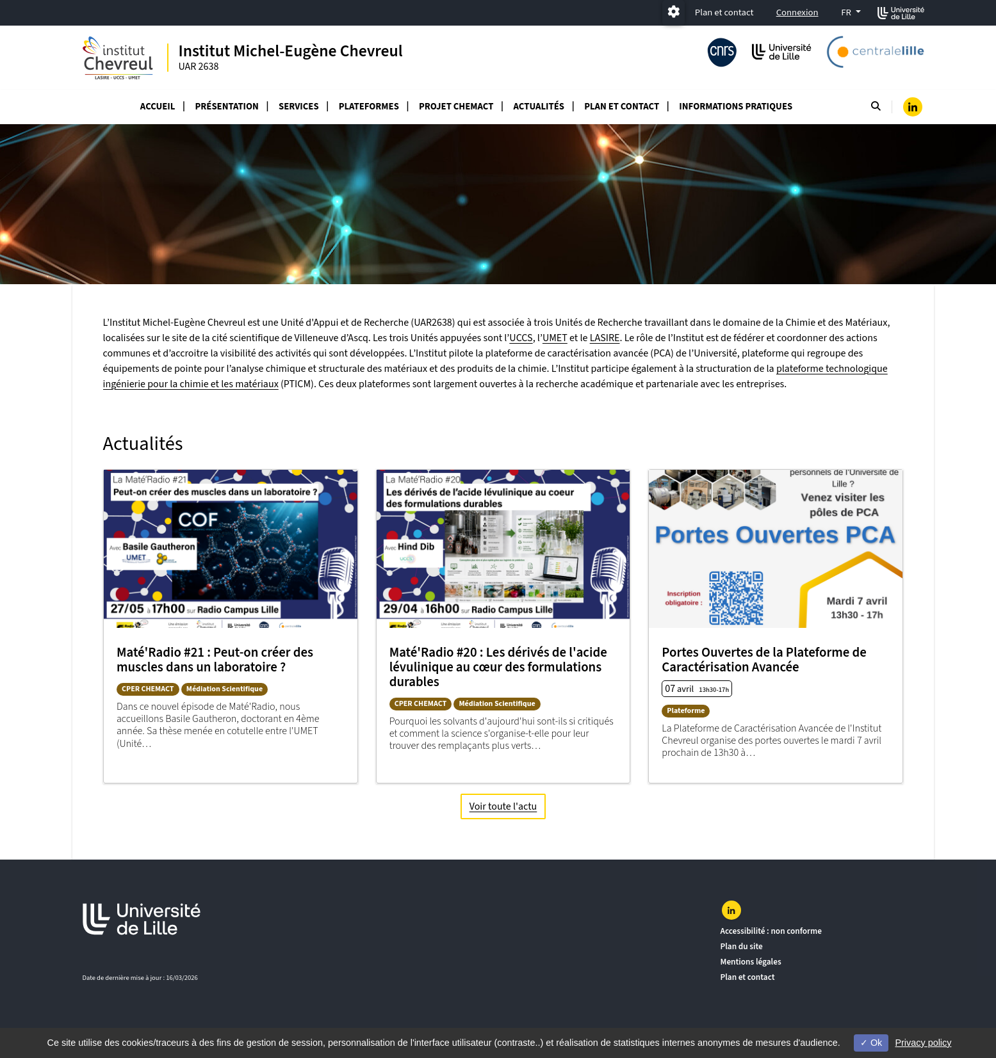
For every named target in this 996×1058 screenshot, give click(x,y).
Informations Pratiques (735, 106)
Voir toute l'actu (503, 806)
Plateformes (369, 106)
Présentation (227, 106)
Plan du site (742, 946)
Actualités (539, 106)
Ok (871, 1043)
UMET (555, 338)
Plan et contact (724, 12)
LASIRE (605, 338)
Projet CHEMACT (456, 106)
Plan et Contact (621, 106)
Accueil (158, 106)
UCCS (520, 338)
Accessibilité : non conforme (771, 931)
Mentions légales (751, 962)
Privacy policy (923, 1043)
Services (299, 106)
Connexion (797, 12)
